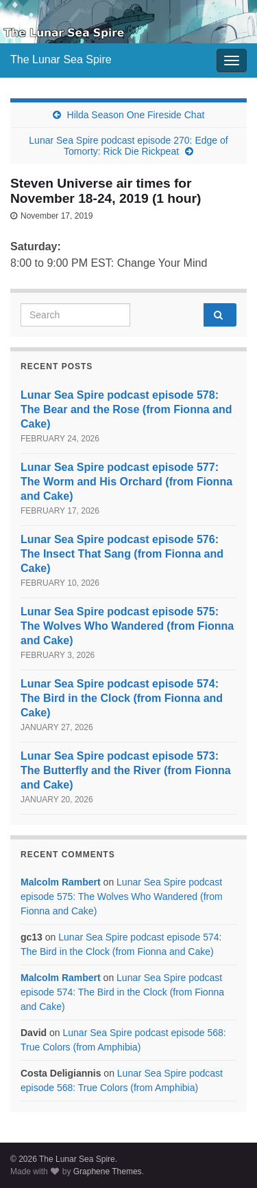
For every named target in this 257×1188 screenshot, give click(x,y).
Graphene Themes (107, 1171)
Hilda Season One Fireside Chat (136, 114)
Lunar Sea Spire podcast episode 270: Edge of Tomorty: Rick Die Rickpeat (128, 146)
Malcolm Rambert (61, 882)
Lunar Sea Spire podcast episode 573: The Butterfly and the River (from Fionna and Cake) (126, 770)
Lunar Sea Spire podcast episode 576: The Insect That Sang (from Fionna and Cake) (122, 554)
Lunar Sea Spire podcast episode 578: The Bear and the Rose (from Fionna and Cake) (126, 409)
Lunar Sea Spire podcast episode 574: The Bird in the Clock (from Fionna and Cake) (122, 698)
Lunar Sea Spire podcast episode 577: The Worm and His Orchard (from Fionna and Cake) (126, 481)
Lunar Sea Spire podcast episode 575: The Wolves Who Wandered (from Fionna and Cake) (127, 626)
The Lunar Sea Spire (61, 59)
